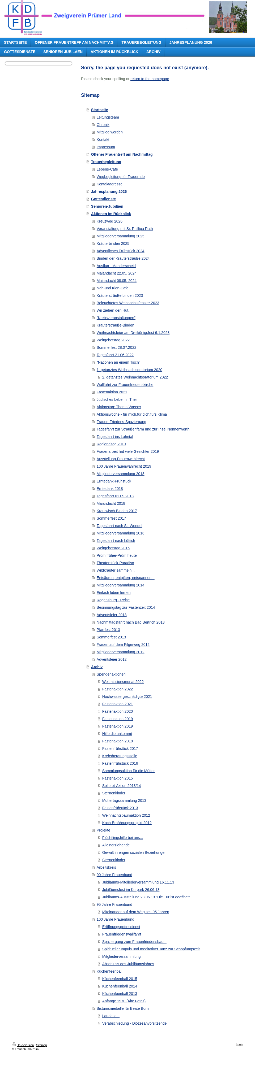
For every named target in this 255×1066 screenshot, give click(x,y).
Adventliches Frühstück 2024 (120, 251)
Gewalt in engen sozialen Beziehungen (134, 852)
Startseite (99, 110)
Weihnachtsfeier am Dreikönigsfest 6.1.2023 (133, 332)
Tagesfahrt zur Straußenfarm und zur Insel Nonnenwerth (143, 429)
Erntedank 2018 (110, 488)
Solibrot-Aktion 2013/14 (121, 786)
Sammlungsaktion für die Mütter (128, 771)
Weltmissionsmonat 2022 (123, 682)
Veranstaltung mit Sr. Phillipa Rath (125, 229)
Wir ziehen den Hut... (114, 310)
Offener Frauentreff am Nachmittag (122, 154)
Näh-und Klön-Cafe (113, 288)
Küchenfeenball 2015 (119, 979)
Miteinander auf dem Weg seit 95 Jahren (135, 912)
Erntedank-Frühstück (114, 481)
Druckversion (23, 1045)
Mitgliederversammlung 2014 (120, 585)
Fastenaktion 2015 (117, 778)
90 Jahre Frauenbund (114, 875)
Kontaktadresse (109, 184)
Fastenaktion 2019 (117, 719)
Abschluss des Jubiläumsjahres (128, 964)
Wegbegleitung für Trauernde (121, 177)
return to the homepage (149, 79)
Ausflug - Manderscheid (116, 266)
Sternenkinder (113, 793)
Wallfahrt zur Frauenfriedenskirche (125, 384)
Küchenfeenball (109, 971)
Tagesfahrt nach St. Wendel (119, 526)
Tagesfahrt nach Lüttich (116, 540)
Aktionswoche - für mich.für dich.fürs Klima (132, 414)
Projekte (103, 830)
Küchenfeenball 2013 (119, 993)
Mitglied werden (110, 132)
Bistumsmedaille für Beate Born (123, 1008)
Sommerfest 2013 (111, 637)
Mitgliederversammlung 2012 (120, 652)
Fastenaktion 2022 (117, 689)
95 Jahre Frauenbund (114, 904)
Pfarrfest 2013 (108, 630)
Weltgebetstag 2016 (113, 548)
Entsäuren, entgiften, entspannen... (126, 578)
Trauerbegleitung (106, 162)
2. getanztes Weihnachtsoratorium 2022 (135, 377)
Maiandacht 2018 (111, 503)
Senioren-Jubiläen (107, 206)
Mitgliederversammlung (121, 956)
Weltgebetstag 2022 (113, 340)
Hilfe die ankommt (117, 734)
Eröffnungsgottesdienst (121, 927)
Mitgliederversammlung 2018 (120, 474)
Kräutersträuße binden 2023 (120, 295)
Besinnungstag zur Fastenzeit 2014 (126, 607)
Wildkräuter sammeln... (116, 570)
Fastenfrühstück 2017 (120, 748)
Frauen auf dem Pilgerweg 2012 (123, 644)
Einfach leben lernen (114, 592)
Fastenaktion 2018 (117, 741)
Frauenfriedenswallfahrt (121, 934)
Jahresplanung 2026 (109, 191)
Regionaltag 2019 (111, 444)
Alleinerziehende (116, 845)
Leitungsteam (108, 117)
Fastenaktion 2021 (112, 392)
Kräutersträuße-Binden (115, 325)
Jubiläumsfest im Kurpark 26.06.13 (131, 889)
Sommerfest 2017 (111, 518)
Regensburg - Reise (113, 600)
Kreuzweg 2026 (109, 221)
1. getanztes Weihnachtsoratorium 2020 (129, 370)
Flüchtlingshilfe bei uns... (122, 838)
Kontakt (103, 139)
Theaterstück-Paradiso (115, 563)
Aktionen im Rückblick (111, 214)
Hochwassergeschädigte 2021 (127, 696)
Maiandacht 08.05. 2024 (117, 281)
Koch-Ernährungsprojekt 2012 (127, 823)
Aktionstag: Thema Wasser (119, 407)
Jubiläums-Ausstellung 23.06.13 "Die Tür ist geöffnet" (146, 897)
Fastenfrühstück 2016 (120, 763)
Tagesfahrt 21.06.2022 (115, 355)
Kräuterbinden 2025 (113, 243)
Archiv (97, 667)
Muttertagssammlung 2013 (124, 800)
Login (239, 1044)
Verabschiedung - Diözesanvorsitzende (134, 1023)
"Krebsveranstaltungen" (116, 318)
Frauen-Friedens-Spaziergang (121, 422)
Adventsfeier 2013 (112, 615)
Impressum (106, 147)
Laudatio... (111, 1016)
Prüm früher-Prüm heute (117, 555)
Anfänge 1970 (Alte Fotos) (124, 1001)
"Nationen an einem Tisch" (118, 362)
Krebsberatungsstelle (119, 756)
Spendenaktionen (111, 674)
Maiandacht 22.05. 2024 (117, 273)
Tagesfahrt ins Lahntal (115, 436)
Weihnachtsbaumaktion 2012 (126, 815)
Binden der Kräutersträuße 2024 (123, 258)
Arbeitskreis (106, 867)
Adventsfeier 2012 (112, 659)
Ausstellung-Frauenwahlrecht (121, 459)
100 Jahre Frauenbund (115, 919)
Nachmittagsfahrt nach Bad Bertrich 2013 (131, 622)
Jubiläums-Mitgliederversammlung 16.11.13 (138, 882)
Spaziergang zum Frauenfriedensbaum (134, 941)
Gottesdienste (103, 199)
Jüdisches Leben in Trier (117, 399)
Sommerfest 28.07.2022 (116, 347)
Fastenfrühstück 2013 (120, 808)
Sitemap (41, 1045)
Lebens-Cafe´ (108, 169)
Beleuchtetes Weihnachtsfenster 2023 (128, 303)
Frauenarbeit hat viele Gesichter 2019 (128, 451)
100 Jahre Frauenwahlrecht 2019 (124, 466)
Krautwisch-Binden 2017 (117, 511)
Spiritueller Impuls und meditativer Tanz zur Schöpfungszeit (151, 949)
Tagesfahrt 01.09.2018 (115, 496)
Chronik (103, 125)
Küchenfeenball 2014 (119, 986)
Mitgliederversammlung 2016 (120, 533)
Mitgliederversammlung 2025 (120, 236)
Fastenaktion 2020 (117, 711)
